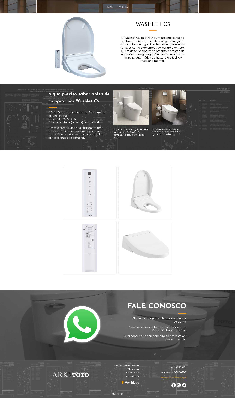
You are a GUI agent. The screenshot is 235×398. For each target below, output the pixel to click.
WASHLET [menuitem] (124, 6)
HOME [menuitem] (109, 6)
